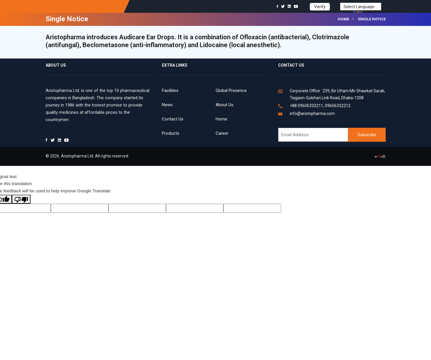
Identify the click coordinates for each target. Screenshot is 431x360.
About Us (224, 104)
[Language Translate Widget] (360, 6)
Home (343, 19)
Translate (367, 12)
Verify (320, 6)
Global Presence (231, 90)
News (167, 104)
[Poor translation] (21, 199)
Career (222, 133)
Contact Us (172, 119)
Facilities (170, 90)
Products (170, 133)
